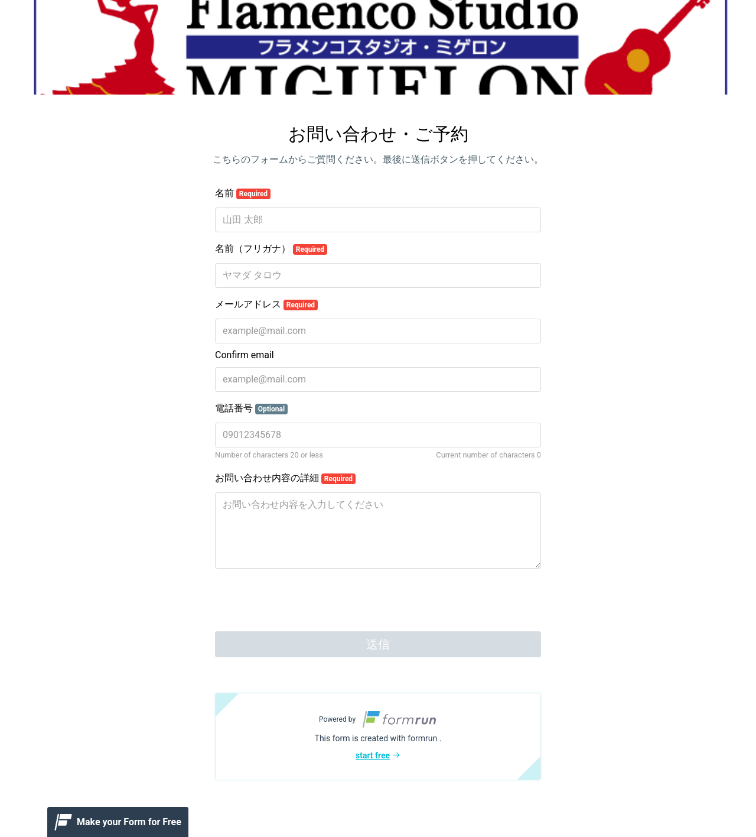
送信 (378, 644)
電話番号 (251, 408)
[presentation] (305, 601)
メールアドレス (266, 304)
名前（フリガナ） (271, 249)
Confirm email (244, 355)
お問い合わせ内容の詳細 (285, 478)
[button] (378, 736)
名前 (243, 193)
